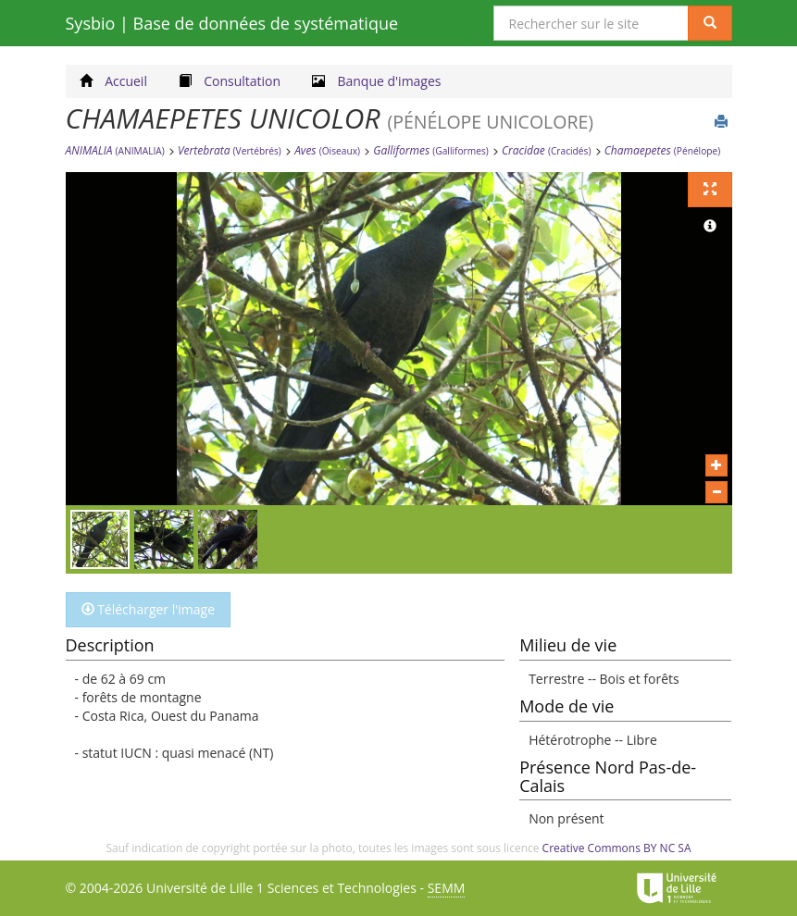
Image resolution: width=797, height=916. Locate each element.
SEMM (447, 888)
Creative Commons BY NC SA (616, 848)
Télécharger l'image (148, 609)
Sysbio (232, 23)
